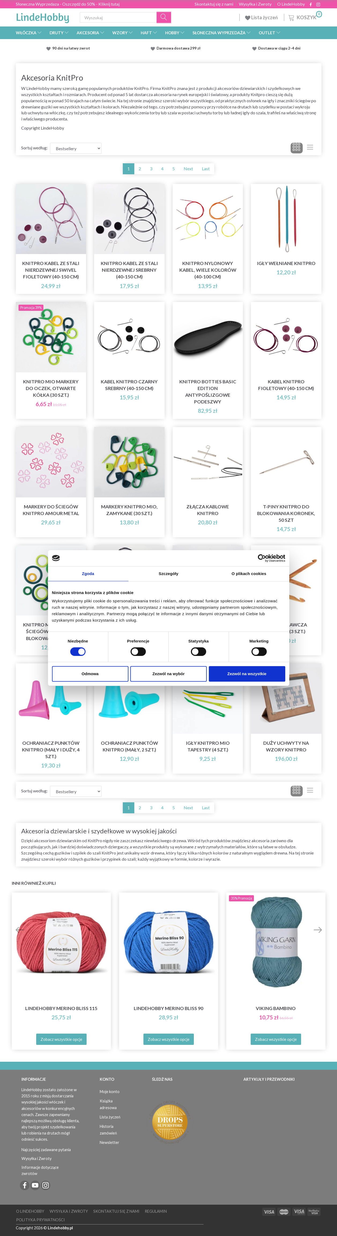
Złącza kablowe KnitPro (207, 510)
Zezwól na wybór (168, 673)
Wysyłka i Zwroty (255, 4)
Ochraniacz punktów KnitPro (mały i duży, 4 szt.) (51, 749)
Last (206, 168)
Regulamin (156, 1211)
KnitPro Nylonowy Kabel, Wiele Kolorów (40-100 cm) (207, 269)
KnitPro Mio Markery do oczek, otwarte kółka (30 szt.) (51, 388)
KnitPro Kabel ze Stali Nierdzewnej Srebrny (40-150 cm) (129, 269)
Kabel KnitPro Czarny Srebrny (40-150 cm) (129, 385)
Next (188, 168)
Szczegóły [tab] (168, 573)
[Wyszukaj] (164, 18)
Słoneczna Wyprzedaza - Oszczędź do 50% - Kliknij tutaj (68, 3)
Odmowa (90, 673)
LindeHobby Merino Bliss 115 (61, 1008)
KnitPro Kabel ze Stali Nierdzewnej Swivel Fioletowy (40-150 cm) (50, 269)
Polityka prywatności (40, 1220)
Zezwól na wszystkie (246, 673)
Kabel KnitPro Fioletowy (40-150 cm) (286, 385)
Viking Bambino (276, 1008)
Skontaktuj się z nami (214, 4)
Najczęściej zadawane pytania (46, 1149)
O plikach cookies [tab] (249, 573)
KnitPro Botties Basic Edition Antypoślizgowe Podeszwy (207, 392)
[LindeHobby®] (42, 16)
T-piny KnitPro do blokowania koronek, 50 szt (286, 513)
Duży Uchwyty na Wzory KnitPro (286, 746)
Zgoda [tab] (88, 573)
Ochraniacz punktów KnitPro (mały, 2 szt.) (129, 746)
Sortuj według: (34, 147)
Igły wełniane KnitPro (286, 263)
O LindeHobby (291, 4)
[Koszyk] (304, 17)
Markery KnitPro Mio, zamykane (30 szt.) (129, 510)
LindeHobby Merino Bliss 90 (168, 1008)
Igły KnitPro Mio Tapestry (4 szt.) (208, 746)
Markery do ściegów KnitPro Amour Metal (51, 510)
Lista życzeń (262, 17)
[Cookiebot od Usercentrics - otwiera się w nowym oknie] (261, 558)
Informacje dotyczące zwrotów (40, 1170)
